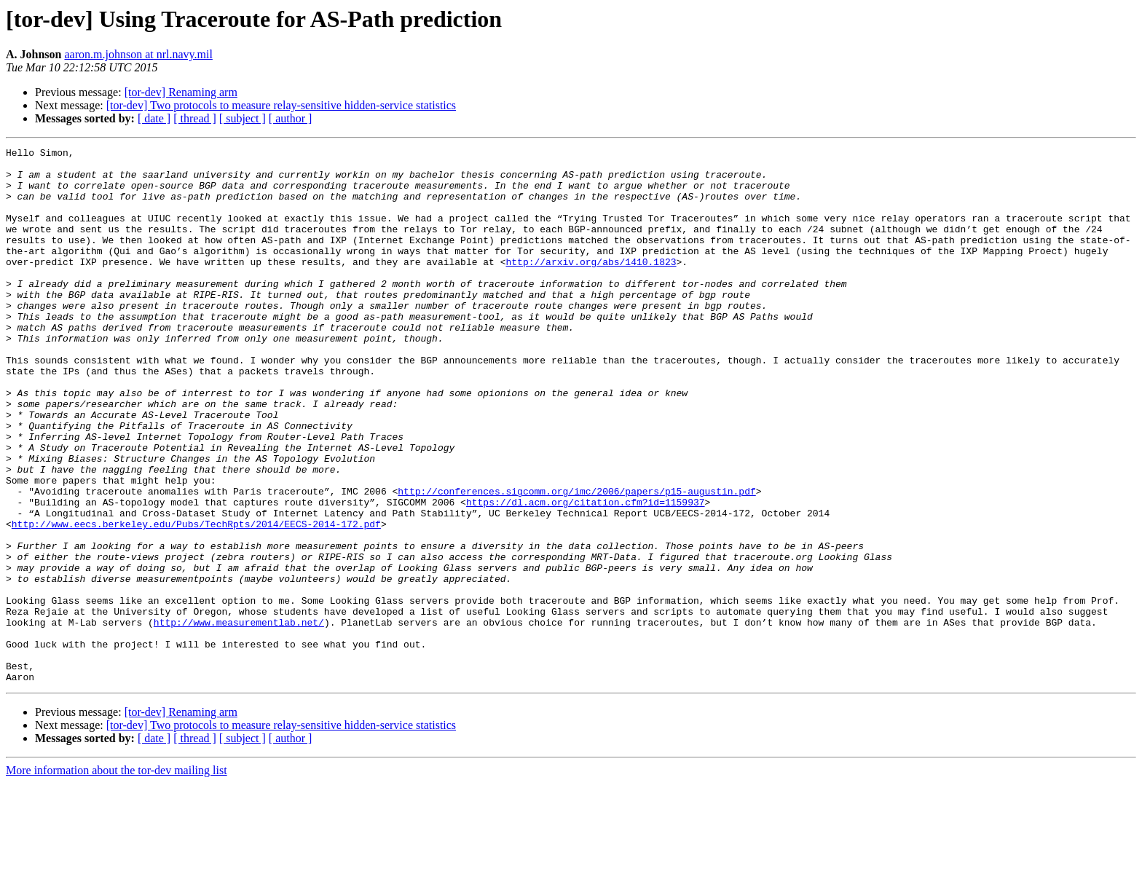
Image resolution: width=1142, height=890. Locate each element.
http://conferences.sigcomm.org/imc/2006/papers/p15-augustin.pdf (576, 560)
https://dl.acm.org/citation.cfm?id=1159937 (585, 573)
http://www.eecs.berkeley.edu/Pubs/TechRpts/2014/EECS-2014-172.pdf (196, 600)
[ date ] (154, 118)
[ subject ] (242, 118)
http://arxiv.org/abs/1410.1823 (590, 285)
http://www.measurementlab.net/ (239, 718)
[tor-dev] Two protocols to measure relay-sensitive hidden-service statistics (281, 105)
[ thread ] (194, 118)
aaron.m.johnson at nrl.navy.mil (138, 54)
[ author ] (290, 118)
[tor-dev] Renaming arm (181, 92)
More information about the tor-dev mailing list (116, 877)
